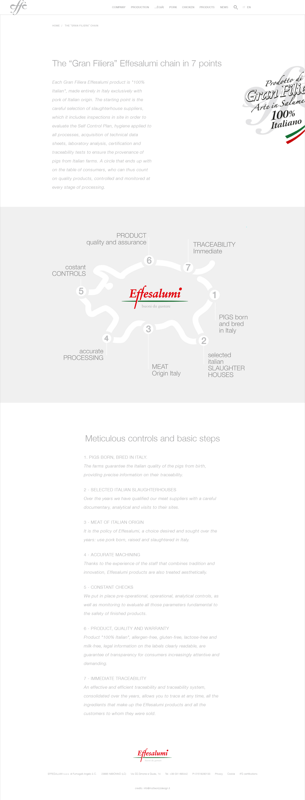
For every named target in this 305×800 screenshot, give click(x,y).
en (249, 7)
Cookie (231, 773)
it (244, 7)
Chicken (188, 7)
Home (56, 25)
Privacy (219, 773)
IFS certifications (248, 773)
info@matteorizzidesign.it (157, 788)
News (224, 7)
